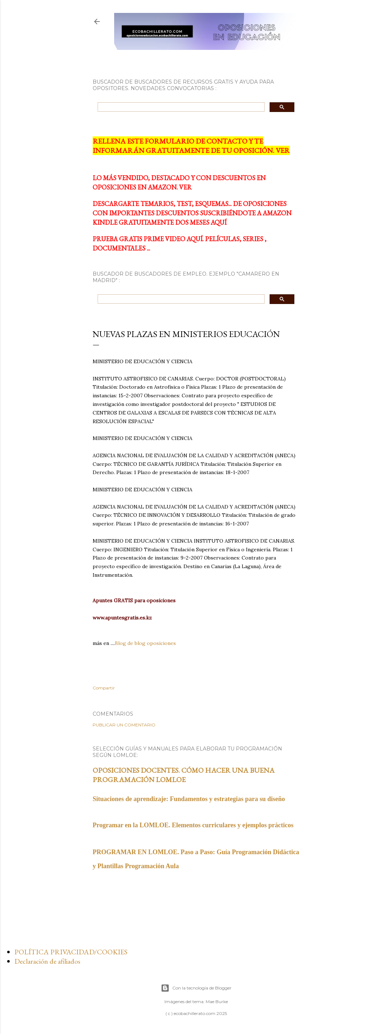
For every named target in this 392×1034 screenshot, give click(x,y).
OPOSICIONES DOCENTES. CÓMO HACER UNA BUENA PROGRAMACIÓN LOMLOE (184, 775)
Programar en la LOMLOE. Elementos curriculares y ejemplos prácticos (193, 825)
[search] (180, 107)
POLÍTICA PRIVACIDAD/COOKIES (70, 951)
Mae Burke (217, 1001)
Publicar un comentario (124, 724)
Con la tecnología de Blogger (196, 988)
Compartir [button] (104, 688)
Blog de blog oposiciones (145, 643)
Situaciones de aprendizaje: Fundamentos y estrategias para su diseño (189, 799)
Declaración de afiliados (47, 961)
